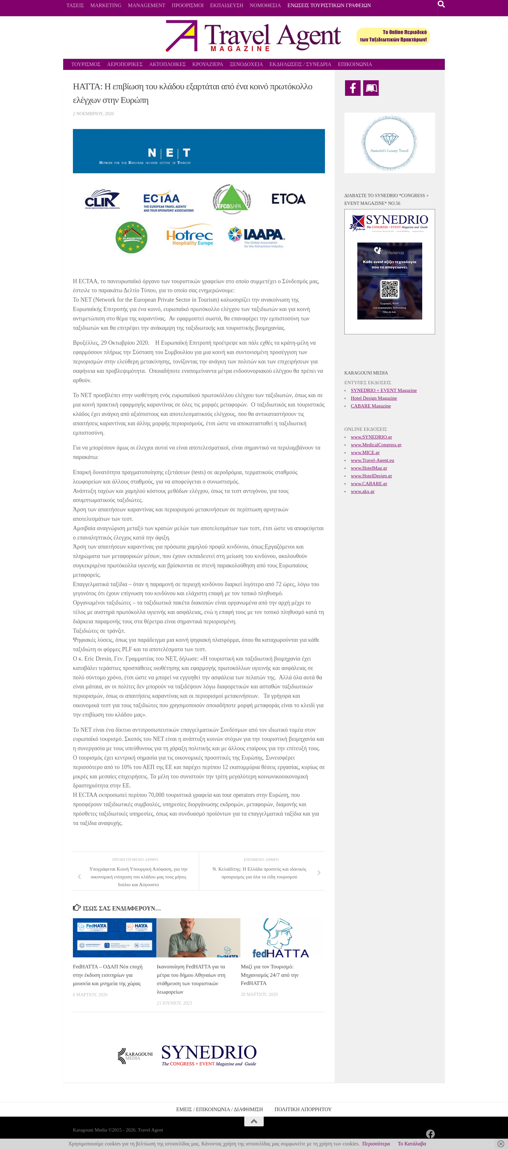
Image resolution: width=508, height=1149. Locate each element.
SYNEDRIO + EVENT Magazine (384, 390)
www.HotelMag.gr (369, 468)
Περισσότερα (376, 1143)
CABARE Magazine (371, 405)
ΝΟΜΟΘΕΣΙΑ (265, 5)
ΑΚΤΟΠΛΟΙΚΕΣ (167, 64)
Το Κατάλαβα (412, 1143)
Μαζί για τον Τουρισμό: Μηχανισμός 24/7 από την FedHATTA (269, 975)
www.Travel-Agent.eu (372, 460)
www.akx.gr (363, 491)
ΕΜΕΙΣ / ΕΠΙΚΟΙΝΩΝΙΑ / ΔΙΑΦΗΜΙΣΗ (219, 1109)
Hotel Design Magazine (374, 398)
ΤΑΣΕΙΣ (75, 5)
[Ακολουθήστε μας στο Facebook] (430, 1133)
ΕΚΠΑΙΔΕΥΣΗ (226, 5)
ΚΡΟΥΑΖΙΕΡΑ (208, 64)
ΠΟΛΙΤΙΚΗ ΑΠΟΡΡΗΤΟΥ (303, 1109)
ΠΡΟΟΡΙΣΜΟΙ (187, 5)
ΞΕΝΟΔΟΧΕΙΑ (246, 64)
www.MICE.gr (365, 452)
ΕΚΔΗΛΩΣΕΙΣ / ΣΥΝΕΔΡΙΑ (300, 64)
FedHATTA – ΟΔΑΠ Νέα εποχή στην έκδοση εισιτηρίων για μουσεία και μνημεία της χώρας (108, 975)
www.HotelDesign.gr (371, 475)
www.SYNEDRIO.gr (371, 437)
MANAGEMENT (147, 5)
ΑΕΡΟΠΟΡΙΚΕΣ (125, 64)
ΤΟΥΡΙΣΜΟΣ (85, 64)
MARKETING (105, 5)
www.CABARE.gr (369, 483)
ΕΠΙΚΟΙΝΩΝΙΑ (355, 64)
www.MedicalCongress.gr (376, 444)
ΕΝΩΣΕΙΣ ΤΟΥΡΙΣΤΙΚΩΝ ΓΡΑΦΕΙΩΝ (329, 5)
